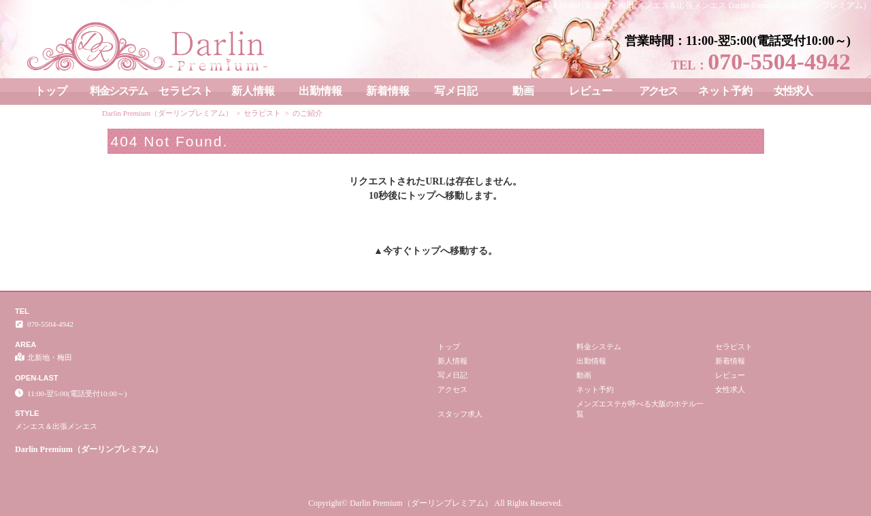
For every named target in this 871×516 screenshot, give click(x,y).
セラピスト (186, 91)
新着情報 (388, 91)
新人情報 (253, 91)
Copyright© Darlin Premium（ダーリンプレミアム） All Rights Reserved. (435, 503)
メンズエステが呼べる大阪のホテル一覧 (640, 409)
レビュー (590, 91)
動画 (523, 91)
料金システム (118, 91)
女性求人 (793, 91)
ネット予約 (725, 91)
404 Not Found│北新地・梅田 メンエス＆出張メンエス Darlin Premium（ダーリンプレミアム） (700, 5)
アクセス (658, 91)
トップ (51, 91)
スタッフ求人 (460, 414)
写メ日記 (456, 91)
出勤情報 (320, 91)
